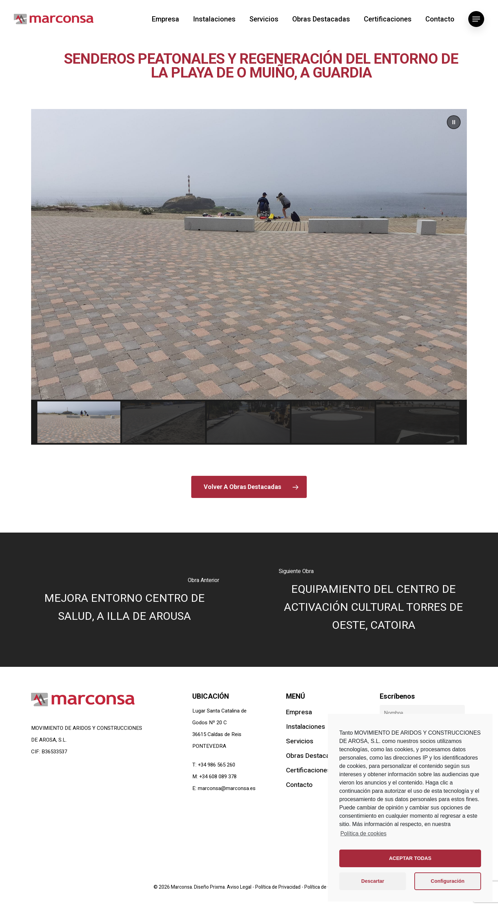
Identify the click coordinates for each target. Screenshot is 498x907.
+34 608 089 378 (218, 776)
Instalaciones (214, 19)
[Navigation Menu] (476, 19)
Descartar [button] (372, 881)
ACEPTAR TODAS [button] (410, 858)
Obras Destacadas (321, 19)
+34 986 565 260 (216, 765)
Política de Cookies (324, 887)
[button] (454, 122)
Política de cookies (363, 833)
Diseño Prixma (209, 887)
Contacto (439, 19)
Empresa (165, 19)
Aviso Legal (239, 887)
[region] (249, 277)
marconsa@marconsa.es (227, 788)
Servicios (263, 19)
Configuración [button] (448, 881)
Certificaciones (388, 19)
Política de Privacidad (278, 887)
